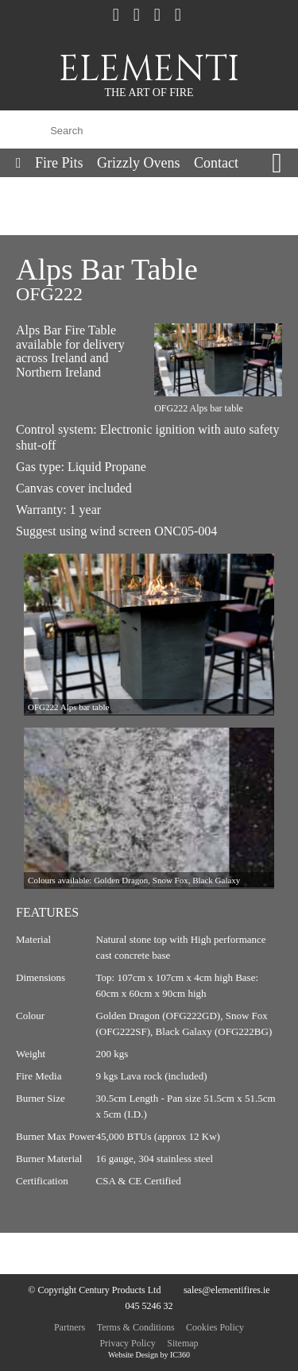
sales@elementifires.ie (227, 1290)
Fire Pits (59, 163)
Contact (216, 163)
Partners (69, 1327)
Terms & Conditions (136, 1327)
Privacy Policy (127, 1343)
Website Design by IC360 (149, 1354)
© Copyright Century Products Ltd (94, 1290)
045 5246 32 (149, 1305)
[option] (149, 634)
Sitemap (182, 1343)
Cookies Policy (215, 1327)
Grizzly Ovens (138, 163)
